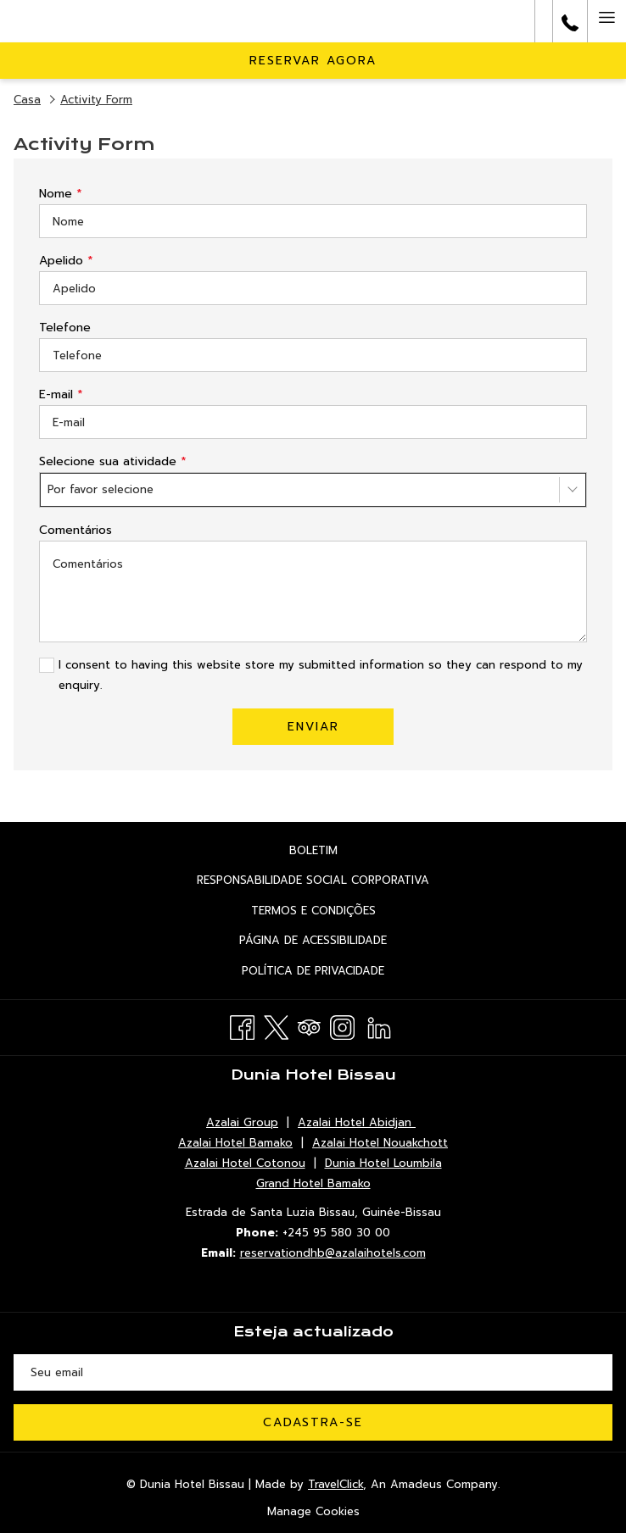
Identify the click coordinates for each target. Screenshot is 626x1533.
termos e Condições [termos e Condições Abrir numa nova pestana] (338, 912)
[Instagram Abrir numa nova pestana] (342, 1025)
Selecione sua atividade (113, 461)
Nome (60, 194)
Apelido (66, 260)
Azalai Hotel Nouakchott (380, 1143)
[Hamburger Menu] (606, 21)
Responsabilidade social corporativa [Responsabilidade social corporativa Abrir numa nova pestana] (337, 881)
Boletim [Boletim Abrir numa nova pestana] (338, 852)
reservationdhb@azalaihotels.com (333, 1253)
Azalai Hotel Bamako (235, 1143)
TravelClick (335, 1484)
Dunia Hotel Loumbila (383, 1163)
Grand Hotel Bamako (313, 1183)
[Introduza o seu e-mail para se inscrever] (313, 1372)
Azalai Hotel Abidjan (357, 1122)
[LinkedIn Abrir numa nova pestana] (379, 1025)
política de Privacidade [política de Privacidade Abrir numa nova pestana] (337, 972)
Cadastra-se (313, 1422)
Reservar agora (313, 60)
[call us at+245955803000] (570, 21)
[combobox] (313, 490)
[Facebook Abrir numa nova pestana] (242, 1025)
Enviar (313, 727)
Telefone (65, 327)
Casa (27, 100)
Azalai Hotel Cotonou (245, 1163)
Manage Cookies (313, 1511)
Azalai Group (242, 1122)
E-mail (61, 394)
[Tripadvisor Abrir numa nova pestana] (309, 1025)
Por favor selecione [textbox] (101, 489)
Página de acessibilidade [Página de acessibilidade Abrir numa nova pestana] (337, 941)
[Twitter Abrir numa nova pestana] (276, 1025)
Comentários (75, 530)
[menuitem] (313, 850)
